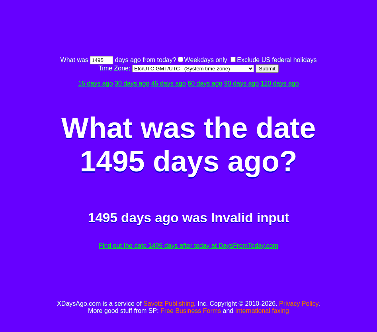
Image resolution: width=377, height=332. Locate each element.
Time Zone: (115, 68)
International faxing (262, 310)
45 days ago (168, 83)
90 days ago (241, 83)
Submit (267, 69)
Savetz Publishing (168, 303)
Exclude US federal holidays (276, 59)
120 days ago (280, 83)
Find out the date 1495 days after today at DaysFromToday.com (188, 245)
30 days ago (132, 83)
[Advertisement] (189, 29)
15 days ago (95, 83)
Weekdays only (205, 59)
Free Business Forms (190, 310)
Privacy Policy (298, 303)
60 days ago (205, 83)
